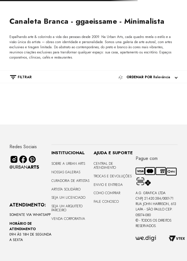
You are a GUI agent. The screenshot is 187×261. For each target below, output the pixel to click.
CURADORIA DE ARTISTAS (70, 180)
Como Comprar (107, 193)
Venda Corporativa (68, 218)
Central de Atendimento (105, 165)
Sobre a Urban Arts (68, 163)
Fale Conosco (106, 201)
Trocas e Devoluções (113, 176)
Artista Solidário (66, 189)
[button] (18, 77)
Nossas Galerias (65, 172)
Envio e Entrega (108, 184)
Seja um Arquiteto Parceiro (67, 208)
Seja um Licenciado (68, 197)
